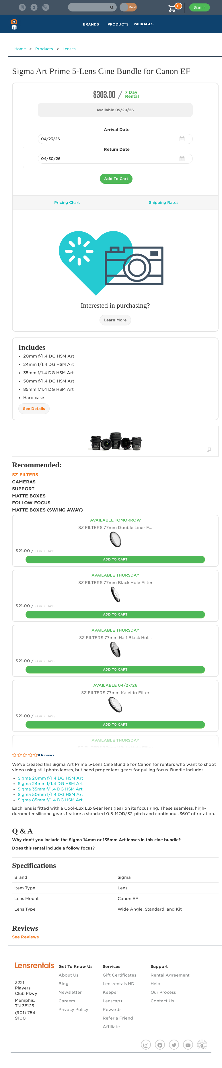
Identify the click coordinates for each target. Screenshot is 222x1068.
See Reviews (25, 937)
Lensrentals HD (119, 983)
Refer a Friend (118, 1018)
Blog (64, 983)
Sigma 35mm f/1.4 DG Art (50, 789)
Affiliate (111, 1026)
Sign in (200, 7)
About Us (68, 975)
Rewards (112, 1009)
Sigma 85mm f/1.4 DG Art (50, 800)
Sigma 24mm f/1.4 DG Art (50, 783)
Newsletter (70, 992)
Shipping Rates (163, 202)
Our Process (163, 992)
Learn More (115, 320)
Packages (143, 24)
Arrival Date (117, 129)
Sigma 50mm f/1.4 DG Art (50, 794)
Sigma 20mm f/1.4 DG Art (50, 778)
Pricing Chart (67, 202)
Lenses (69, 49)
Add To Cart (116, 179)
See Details (34, 409)
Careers (67, 1001)
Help (155, 983)
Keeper (110, 992)
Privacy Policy (73, 1009)
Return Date (117, 149)
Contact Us (162, 1001)
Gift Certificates (119, 975)
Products (44, 49)
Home (20, 49)
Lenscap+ (113, 1001)
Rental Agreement (170, 975)
